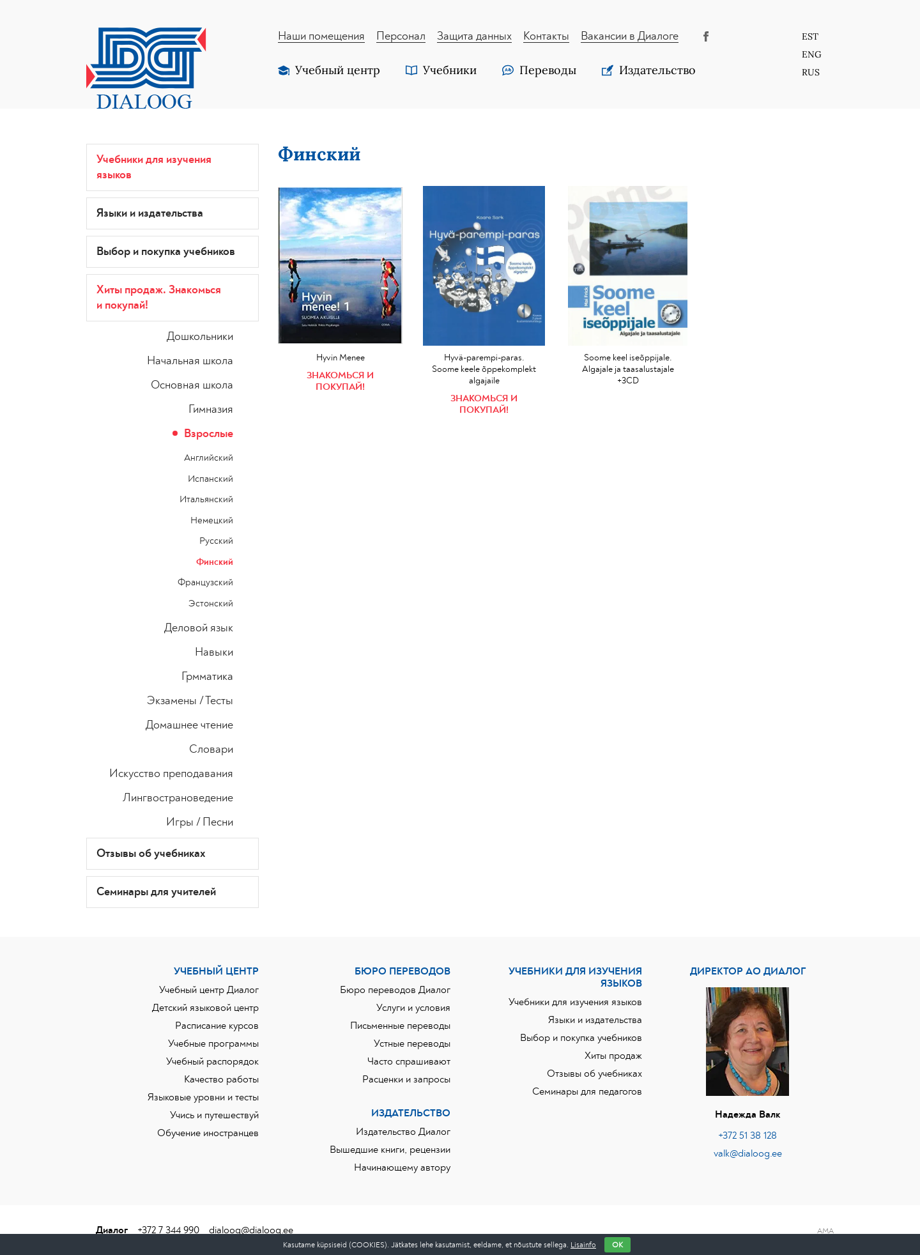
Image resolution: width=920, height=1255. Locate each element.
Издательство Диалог (403, 1132)
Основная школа (192, 385)
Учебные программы (213, 1043)
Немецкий (211, 520)
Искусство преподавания (171, 774)
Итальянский (206, 499)
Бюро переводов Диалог (395, 990)
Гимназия (210, 409)
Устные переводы (412, 1043)
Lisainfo (583, 1245)
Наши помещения (321, 36)
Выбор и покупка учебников (165, 252)
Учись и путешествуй (214, 1115)
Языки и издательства (149, 213)
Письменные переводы (400, 1025)
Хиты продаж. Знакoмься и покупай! (158, 297)
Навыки (214, 652)
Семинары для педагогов (587, 1091)
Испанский (210, 479)
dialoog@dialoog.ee (251, 1230)
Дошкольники (200, 337)
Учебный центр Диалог (209, 990)
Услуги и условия (413, 1008)
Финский (214, 562)
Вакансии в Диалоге (629, 36)
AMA (825, 1231)
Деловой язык (198, 628)
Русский (216, 541)
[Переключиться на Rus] (811, 72)
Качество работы (221, 1079)
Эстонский (210, 603)
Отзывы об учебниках (151, 853)
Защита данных (474, 36)
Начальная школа (190, 361)
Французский (205, 582)
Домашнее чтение (189, 725)
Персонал (400, 36)
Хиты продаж (613, 1056)
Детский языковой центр (205, 1008)
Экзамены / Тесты (190, 701)
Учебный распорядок (212, 1061)
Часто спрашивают (408, 1061)
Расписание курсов (217, 1025)
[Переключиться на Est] (811, 36)
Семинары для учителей (156, 892)
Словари (211, 749)
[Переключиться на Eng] (811, 54)
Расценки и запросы (406, 1079)
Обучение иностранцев (208, 1133)
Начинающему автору (402, 1167)
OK (617, 1245)
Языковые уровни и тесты (203, 1097)
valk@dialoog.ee (748, 1153)
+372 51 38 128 (747, 1135)
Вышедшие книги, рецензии (390, 1149)
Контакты (546, 36)
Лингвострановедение (178, 798)
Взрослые (208, 434)
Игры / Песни (199, 822)
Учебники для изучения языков (153, 167)
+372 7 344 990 (168, 1230)
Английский (208, 458)
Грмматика (207, 676)
